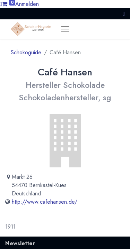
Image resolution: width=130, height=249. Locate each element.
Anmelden (27, 4)
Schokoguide (26, 52)
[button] (124, 14)
